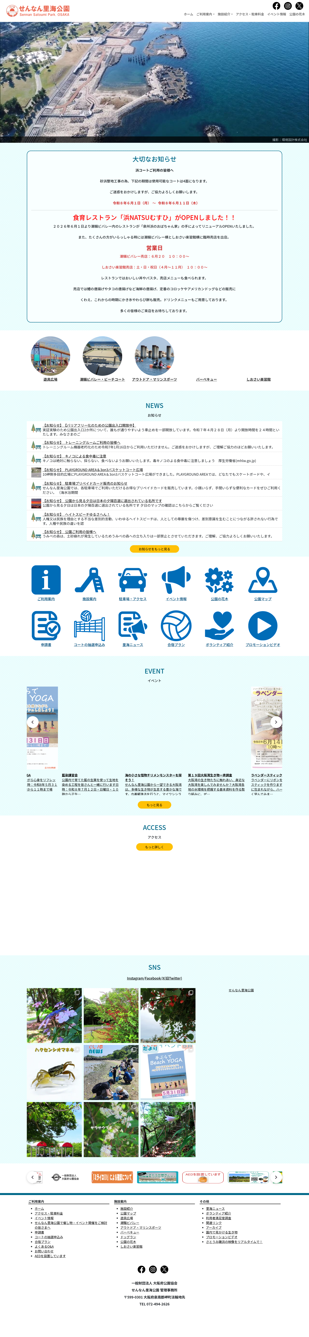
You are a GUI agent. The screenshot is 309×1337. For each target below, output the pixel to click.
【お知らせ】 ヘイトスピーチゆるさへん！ (76, 514)
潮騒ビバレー (129, 1222)
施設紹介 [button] (224, 14)
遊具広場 (126, 1218)
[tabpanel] (154, 741)
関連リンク (214, 1222)
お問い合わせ (44, 1251)
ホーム (188, 14)
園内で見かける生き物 (221, 1232)
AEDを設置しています (50, 1255)
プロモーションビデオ (221, 1237)
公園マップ (128, 1213)
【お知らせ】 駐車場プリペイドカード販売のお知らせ (85, 483)
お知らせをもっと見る (154, 549)
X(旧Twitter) (172, 978)
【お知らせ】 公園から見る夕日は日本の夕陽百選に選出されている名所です (102, 500)
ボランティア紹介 (218, 1213)
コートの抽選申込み (49, 1237)
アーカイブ (214, 1227)
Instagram (135, 978)
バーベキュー (129, 1232)
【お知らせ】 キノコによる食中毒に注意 (74, 456)
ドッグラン (128, 1237)
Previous (33, 722)
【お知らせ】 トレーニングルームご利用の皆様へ (81, 442)
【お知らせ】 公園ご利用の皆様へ (69, 531)
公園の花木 (297, 14)
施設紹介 (126, 1208)
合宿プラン (42, 1241)
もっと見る (154, 804)
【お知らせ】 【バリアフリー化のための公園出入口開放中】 (89, 425)
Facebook (153, 978)
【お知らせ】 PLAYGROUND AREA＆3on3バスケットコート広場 (93, 469)
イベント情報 (276, 14)
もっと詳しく (154, 847)
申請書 (39, 1232)
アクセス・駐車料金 (250, 14)
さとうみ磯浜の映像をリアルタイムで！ (234, 1241)
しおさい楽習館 (131, 1246)
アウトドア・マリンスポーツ (140, 1227)
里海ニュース (215, 1208)
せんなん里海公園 (241, 990)
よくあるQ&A (44, 1246)
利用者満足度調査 (218, 1218)
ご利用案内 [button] (204, 14)
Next (276, 722)
